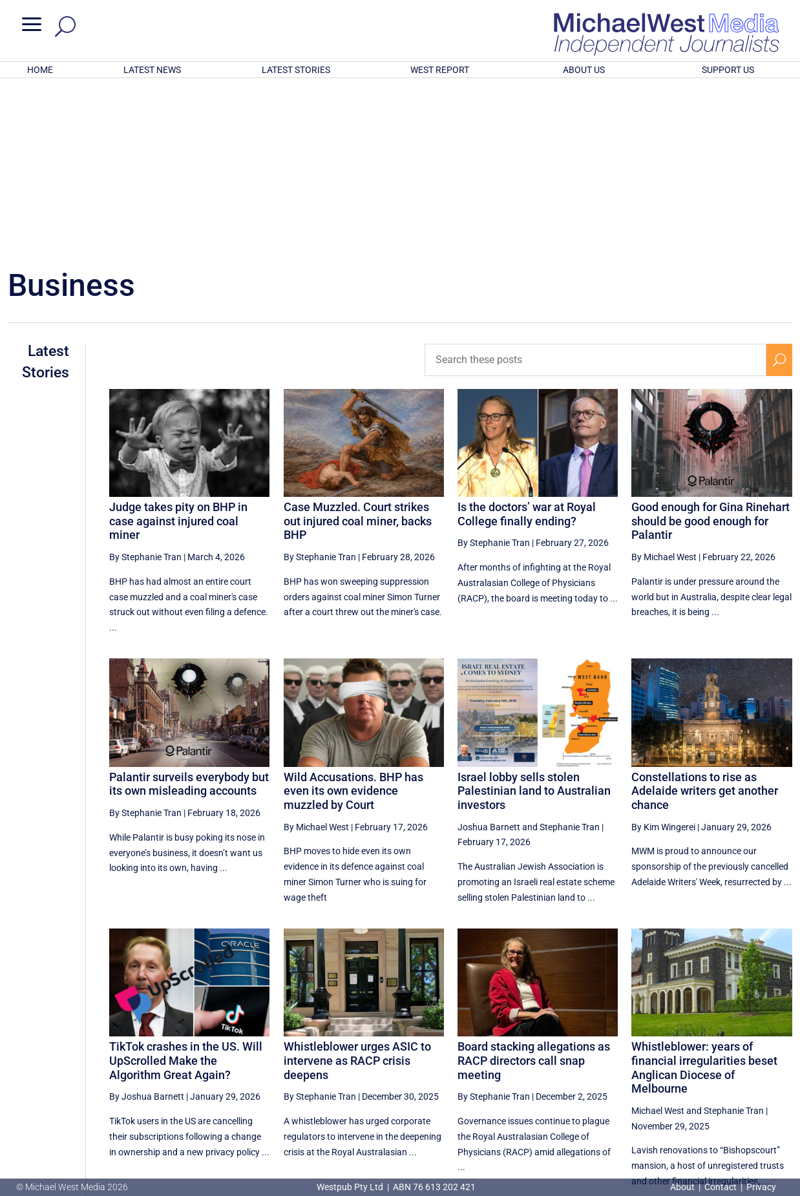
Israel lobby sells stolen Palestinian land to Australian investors (534, 621)
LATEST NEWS (152, 70)
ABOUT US (584, 70)
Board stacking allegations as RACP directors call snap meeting (534, 891)
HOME (40, 70)
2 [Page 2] (724, 1069)
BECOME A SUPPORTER (734, 1114)
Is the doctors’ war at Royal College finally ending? (527, 345)
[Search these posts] (595, 190)
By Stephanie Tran (145, 388)
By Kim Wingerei (663, 658)
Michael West (657, 941)
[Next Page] (779, 1068)
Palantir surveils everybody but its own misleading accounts (189, 615)
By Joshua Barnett (146, 927)
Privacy (761, 1187)
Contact (720, 1187)
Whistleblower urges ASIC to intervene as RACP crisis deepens (357, 891)
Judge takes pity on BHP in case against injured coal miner (178, 351)
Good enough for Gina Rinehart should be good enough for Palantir (710, 351)
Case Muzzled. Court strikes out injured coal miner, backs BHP (358, 351)
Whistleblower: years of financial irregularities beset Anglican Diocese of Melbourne (704, 898)
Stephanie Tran (570, 658)
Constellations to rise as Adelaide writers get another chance (704, 621)
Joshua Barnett (489, 658)
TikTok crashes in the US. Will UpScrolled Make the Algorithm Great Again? (185, 891)
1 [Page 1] (696, 1069)
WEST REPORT (439, 70)
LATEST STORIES (296, 70)
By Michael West (664, 388)
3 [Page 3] (751, 1069)
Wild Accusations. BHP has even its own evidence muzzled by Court (353, 621)
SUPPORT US (728, 70)
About (683, 1187)
